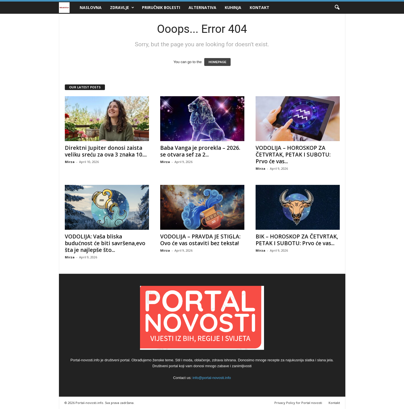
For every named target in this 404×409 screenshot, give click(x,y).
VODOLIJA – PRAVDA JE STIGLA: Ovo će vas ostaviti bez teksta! (200, 240)
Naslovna (91, 7)
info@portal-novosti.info (211, 378)
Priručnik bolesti (161, 7)
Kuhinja (233, 7)
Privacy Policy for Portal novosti (298, 403)
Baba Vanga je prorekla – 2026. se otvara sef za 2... (200, 151)
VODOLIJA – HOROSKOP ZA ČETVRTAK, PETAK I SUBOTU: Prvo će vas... (293, 154)
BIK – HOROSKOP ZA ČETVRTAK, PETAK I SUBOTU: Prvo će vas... (297, 240)
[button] (337, 7)
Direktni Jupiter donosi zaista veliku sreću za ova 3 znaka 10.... (106, 151)
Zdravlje (122, 7)
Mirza (70, 162)
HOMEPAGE (217, 62)
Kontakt (259, 7)
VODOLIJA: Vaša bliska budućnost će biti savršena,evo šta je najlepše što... (105, 243)
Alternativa (202, 7)
